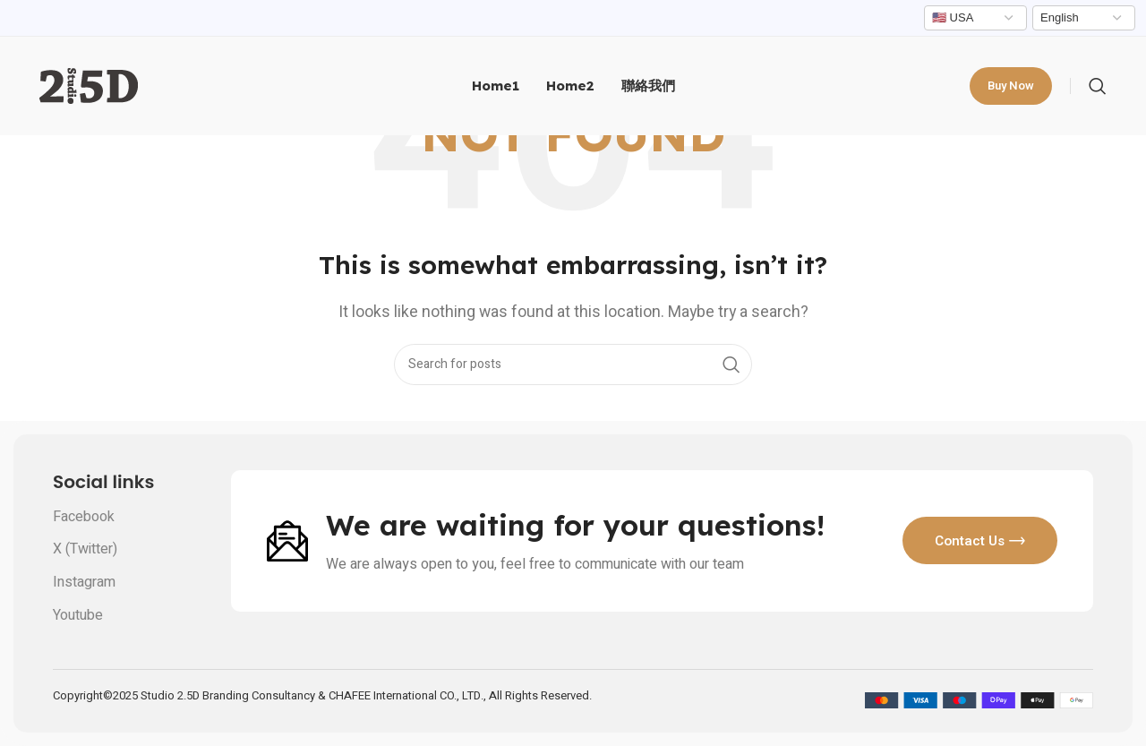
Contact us (974, 540)
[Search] (1098, 86)
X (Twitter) (85, 549)
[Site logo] (88, 85)
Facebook (84, 516)
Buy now (1011, 85)
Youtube (78, 615)
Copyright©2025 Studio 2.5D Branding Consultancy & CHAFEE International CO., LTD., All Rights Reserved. (322, 695)
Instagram (84, 582)
